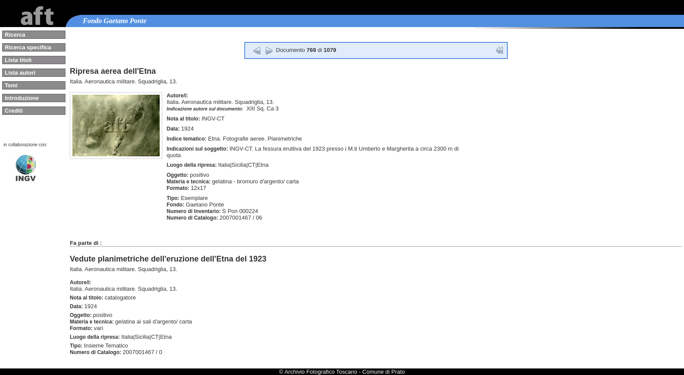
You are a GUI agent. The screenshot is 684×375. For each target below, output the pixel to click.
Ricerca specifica (28, 47)
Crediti (14, 110)
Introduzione (22, 98)
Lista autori (20, 72)
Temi (11, 85)
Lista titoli (18, 60)
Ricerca (15, 34)
